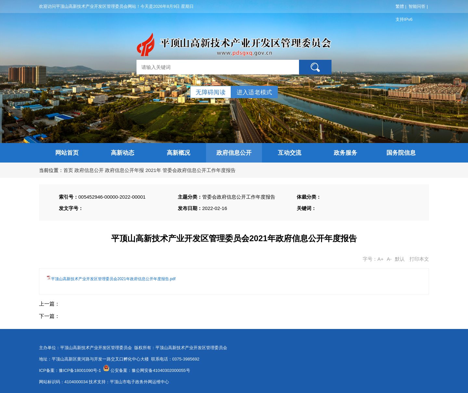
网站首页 (67, 153)
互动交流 (289, 153)
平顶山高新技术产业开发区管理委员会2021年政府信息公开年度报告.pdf (113, 279)
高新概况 (178, 153)
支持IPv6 (404, 19)
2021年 (153, 170)
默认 (400, 259)
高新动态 (122, 153)
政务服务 (345, 153)
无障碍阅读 (211, 92)
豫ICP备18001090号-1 (80, 370)
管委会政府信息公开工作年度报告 (199, 170)
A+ (380, 259)
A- (389, 259)
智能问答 (417, 6)
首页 (68, 170)
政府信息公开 (234, 153)
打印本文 (419, 259)
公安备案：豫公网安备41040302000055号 (150, 370)
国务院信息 (401, 153)
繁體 (400, 6)
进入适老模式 (254, 92)
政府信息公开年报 (124, 170)
